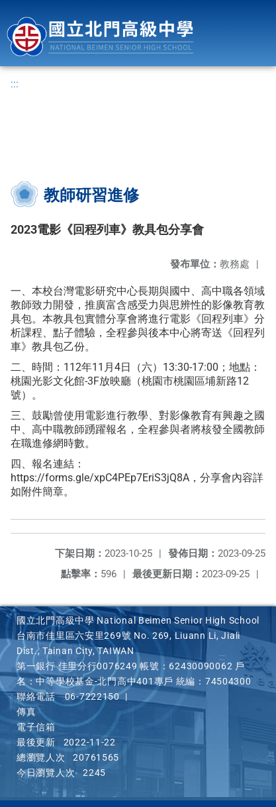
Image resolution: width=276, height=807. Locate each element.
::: (15, 83)
